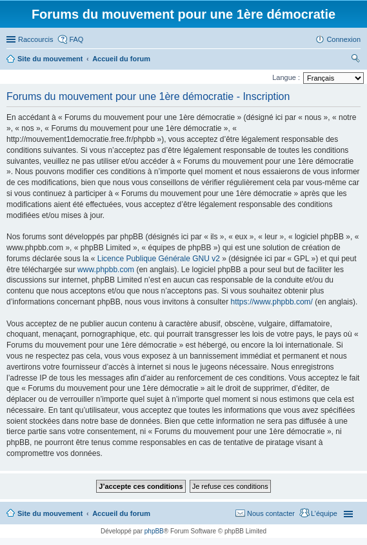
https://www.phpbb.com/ (272, 301)
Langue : (286, 77)
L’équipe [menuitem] (324, 513)
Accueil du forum (121, 513)
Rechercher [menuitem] (355, 60)
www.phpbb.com (105, 269)
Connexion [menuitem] (343, 39)
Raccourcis (35, 39)
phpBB (154, 531)
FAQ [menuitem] (76, 39)
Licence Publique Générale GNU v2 (158, 258)
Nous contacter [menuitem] (271, 513)
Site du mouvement (50, 513)
